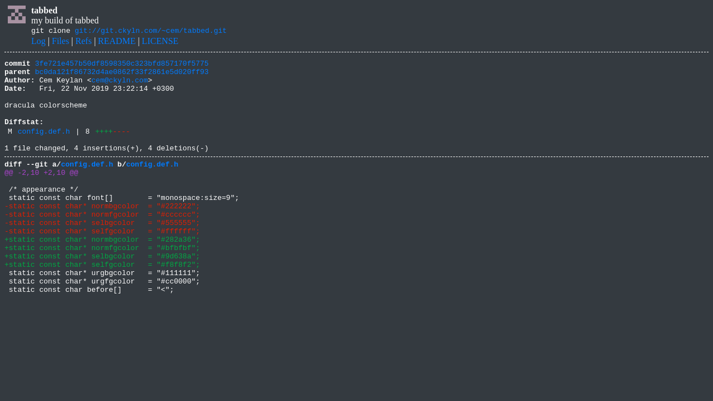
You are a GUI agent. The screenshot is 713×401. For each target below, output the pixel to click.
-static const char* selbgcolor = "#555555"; (102, 254)
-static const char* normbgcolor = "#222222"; (102, 234)
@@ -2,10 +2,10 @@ (41, 194)
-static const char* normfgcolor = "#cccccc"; (102, 244)
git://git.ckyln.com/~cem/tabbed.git (151, 32)
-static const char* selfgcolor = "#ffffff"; (102, 264)
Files (60, 42)
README (117, 42)
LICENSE (160, 42)
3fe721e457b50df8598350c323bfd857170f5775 (122, 66)
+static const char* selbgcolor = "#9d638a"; (102, 294)
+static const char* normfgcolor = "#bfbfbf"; (102, 284)
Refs (83, 42)
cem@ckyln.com (119, 86)
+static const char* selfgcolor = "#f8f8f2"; (102, 304)
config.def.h (44, 148)
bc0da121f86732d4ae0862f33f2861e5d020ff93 (122, 76)
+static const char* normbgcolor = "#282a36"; (102, 274)
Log (38, 42)
